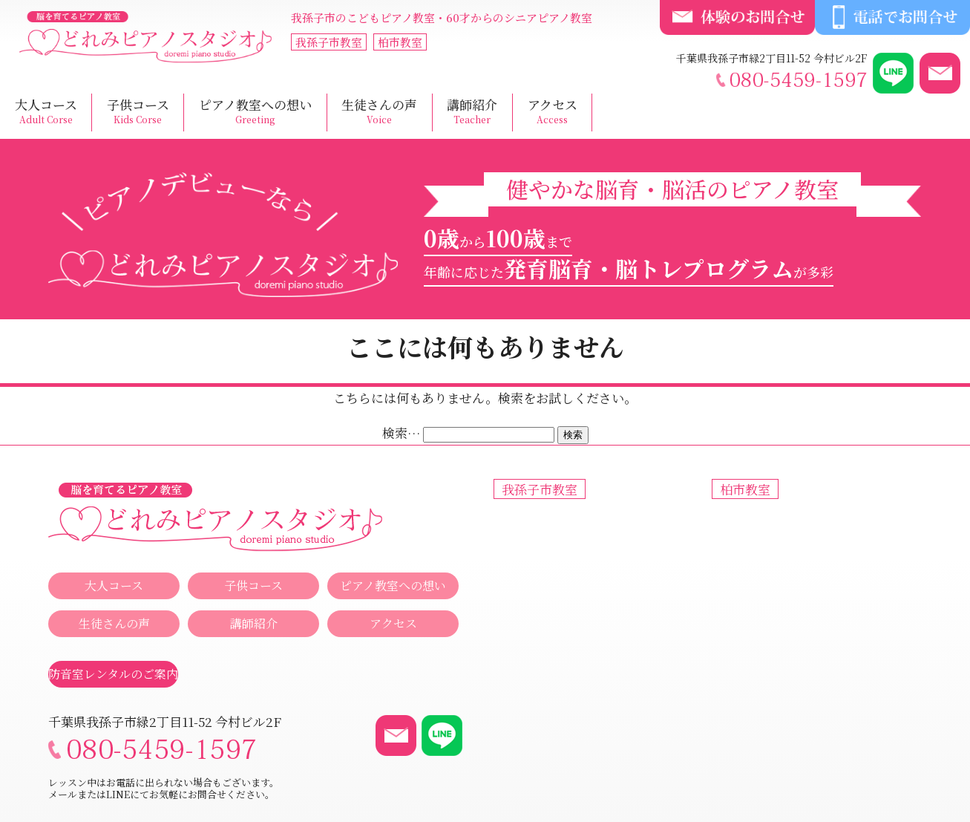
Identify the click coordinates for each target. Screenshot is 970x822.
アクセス (552, 111)
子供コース (138, 111)
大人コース (46, 111)
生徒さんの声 (379, 111)
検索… (401, 432)
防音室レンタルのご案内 (113, 673)
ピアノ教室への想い (255, 111)
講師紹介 (472, 111)
